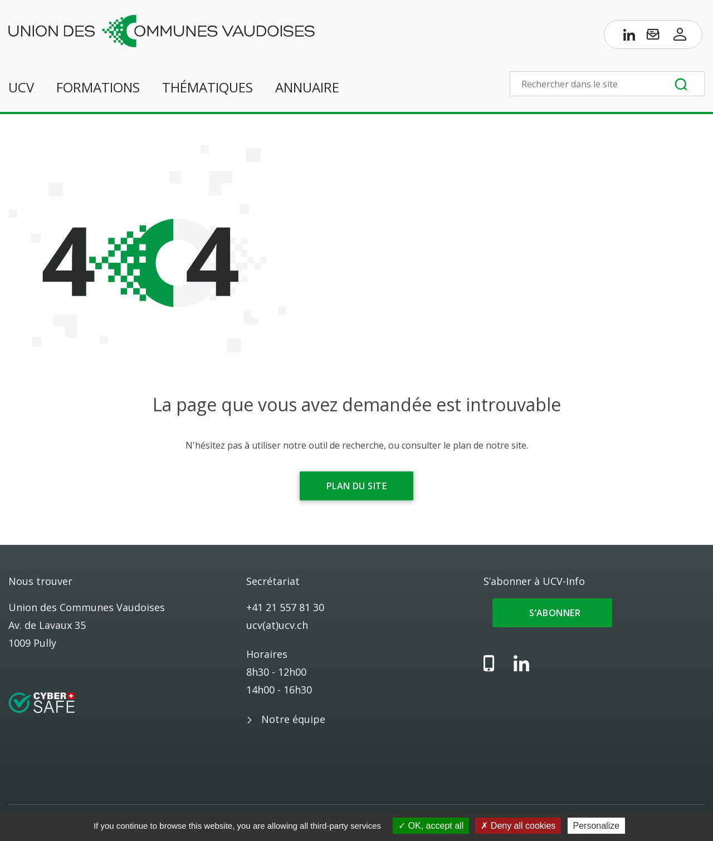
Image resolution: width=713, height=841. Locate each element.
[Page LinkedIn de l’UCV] (629, 37)
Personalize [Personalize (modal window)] (596, 825)
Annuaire (307, 87)
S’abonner (552, 613)
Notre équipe (293, 719)
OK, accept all (430, 825)
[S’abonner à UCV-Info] (653, 37)
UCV (21, 87)
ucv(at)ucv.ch (277, 625)
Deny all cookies (518, 825)
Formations (98, 87)
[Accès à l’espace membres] (680, 37)
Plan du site (356, 486)
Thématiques (207, 87)
